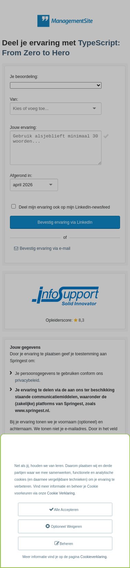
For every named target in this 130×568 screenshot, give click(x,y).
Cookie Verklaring (60, 493)
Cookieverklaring (93, 557)
